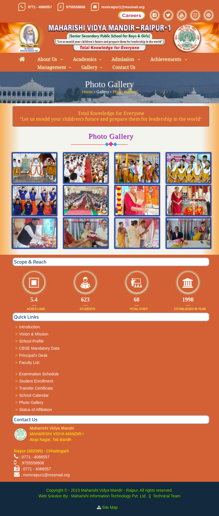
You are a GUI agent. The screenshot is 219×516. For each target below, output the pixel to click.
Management (51, 67)
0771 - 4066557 (40, 7)
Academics (84, 59)
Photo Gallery (125, 91)
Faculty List (29, 362)
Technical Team (167, 496)
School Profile (31, 341)
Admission (123, 59)
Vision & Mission (33, 334)
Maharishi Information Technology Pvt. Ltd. (108, 496)
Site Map (112, 507)
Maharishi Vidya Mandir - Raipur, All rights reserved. (127, 490)
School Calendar (34, 395)
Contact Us (123, 67)
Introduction (29, 327)
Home (88, 91)
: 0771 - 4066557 (34, 457)
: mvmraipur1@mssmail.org (45, 475)
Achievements (166, 59)
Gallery (89, 67)
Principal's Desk (33, 355)
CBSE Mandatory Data (39, 348)
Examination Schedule (39, 374)
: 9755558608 (30, 463)
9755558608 (75, 7)
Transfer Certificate (36, 388)
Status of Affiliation (35, 409)
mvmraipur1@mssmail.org (123, 7)
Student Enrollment (36, 381)
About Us (47, 59)
